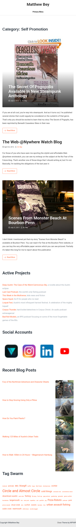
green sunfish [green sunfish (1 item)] (68, 496)
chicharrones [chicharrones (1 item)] (46, 486)
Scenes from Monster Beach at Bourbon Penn (37, 220)
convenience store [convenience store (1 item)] (67, 491)
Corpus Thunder (9, 310)
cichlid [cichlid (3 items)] (54, 486)
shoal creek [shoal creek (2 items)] (15, 505)
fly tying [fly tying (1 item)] (34, 496)
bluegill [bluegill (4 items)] (23, 485)
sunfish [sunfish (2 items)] (27, 505)
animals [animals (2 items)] (11, 486)
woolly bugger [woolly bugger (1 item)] (34, 509)
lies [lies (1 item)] (22, 500)
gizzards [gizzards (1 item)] (60, 496)
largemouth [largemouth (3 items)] (15, 500)
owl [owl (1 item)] (37, 500)
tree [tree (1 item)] (44, 505)
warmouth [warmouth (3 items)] (17, 509)
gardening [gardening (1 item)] (54, 496)
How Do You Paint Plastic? (13, 418)
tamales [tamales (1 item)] (40, 505)
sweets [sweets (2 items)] (34, 505)
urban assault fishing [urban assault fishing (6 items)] (58, 504)
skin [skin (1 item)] (22, 505)
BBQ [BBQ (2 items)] (16, 486)
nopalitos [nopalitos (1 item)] (32, 500)
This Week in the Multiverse (14, 295)
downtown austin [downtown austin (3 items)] (10, 496)
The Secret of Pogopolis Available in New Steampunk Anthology (34, 91)
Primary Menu (38, 12)
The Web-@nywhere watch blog (32, 141)
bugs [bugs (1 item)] (33, 486)
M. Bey (24, 101)
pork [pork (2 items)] (70, 500)
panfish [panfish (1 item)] (41, 500)
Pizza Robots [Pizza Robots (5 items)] (55, 500)
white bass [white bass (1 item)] (26, 509)
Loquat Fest (7, 302)
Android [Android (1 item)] (4, 486)
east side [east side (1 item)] (21, 496)
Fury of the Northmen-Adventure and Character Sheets (25, 382)
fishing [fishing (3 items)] (28, 496)
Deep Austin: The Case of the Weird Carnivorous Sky (24, 285)
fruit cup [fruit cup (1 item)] (39, 496)
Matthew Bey (38, 4)
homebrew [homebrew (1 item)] (5, 500)
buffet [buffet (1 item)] (29, 486)
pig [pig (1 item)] (46, 500)
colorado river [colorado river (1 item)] (57, 491)
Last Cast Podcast (10, 292)
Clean (59, 523)
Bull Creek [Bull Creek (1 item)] (39, 486)
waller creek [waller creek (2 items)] (6, 509)
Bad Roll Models (9, 317)
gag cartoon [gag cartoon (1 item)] (46, 496)
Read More (9, 130)
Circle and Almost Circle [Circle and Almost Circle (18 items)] (21, 491)
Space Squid (7, 299)
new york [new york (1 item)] (26, 500)
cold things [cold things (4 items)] (46, 491)
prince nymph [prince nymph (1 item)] (6, 505)
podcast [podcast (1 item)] (65, 500)
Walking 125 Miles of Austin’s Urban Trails (20, 436)
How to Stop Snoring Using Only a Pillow (19, 400)
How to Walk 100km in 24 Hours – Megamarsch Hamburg (27, 455)
